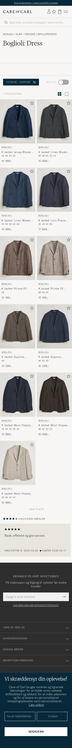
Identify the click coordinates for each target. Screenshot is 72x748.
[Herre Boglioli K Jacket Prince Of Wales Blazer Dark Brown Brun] (17, 258)
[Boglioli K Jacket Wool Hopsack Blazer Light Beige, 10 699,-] (17, 473)
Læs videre (36, 704)
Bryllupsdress (47, 34)
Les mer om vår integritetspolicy (36, 605)
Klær (19, 34)
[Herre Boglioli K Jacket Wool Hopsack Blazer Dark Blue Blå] (17, 394)
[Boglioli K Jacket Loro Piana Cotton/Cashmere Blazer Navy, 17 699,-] (54, 199)
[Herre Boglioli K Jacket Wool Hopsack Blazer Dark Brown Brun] (54, 394)
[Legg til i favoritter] (31, 103)
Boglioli (8, 34)
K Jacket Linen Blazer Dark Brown (53, 152)
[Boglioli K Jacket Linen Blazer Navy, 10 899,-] (17, 199)
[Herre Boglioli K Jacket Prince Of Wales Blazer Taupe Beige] (54, 258)
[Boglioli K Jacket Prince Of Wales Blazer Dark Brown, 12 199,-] (17, 268)
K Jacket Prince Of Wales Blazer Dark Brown (14, 289)
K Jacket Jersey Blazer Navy (16, 152)
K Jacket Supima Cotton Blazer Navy (51, 357)
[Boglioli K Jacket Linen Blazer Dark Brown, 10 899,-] (54, 131)
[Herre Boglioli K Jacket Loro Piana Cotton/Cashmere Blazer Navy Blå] (54, 190)
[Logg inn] (49, 11)
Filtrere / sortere (21, 82)
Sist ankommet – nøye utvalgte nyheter (36, 2)
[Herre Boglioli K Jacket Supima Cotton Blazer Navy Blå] (54, 326)
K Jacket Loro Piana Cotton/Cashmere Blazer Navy (52, 221)
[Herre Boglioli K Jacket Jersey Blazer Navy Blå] (17, 121)
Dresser (30, 34)
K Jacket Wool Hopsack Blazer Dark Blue (18, 425)
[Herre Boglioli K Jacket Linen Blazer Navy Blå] (17, 190)
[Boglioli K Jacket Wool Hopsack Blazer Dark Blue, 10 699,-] (17, 404)
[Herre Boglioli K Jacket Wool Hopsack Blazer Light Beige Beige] (17, 463)
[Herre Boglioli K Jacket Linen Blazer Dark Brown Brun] (54, 121)
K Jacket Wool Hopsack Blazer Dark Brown (54, 425)
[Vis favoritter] (54, 12)
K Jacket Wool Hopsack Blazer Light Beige (18, 494)
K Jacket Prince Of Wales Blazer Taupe (51, 289)
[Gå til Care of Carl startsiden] (17, 11)
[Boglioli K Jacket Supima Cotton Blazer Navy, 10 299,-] (54, 336)
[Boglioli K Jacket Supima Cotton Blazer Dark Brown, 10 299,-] (17, 336)
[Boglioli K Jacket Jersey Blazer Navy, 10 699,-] (17, 131)
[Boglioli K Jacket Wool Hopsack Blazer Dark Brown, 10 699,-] (54, 404)
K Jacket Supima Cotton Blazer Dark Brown (15, 357)
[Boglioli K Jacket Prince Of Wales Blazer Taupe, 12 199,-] (54, 268)
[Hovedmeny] (65, 11)
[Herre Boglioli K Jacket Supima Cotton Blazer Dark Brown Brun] (17, 326)
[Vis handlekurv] (59, 12)
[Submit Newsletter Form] (64, 597)
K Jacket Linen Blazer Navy (16, 221)
